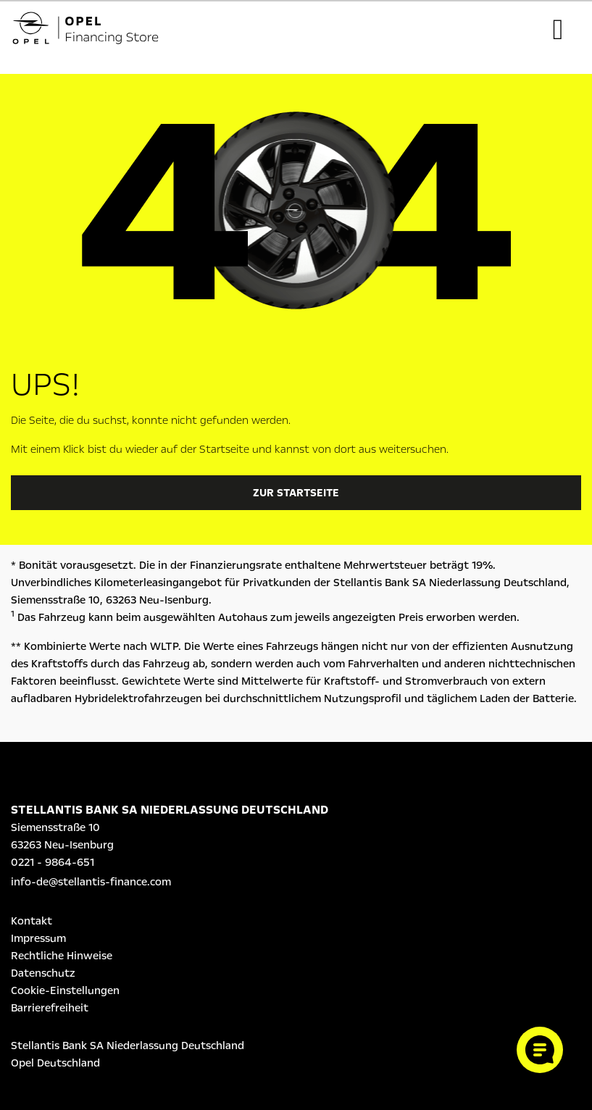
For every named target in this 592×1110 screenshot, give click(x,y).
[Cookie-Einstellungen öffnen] (540, 1050)
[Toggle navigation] (558, 29)
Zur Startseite (296, 492)
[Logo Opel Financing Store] (97, 30)
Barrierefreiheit (49, 1008)
